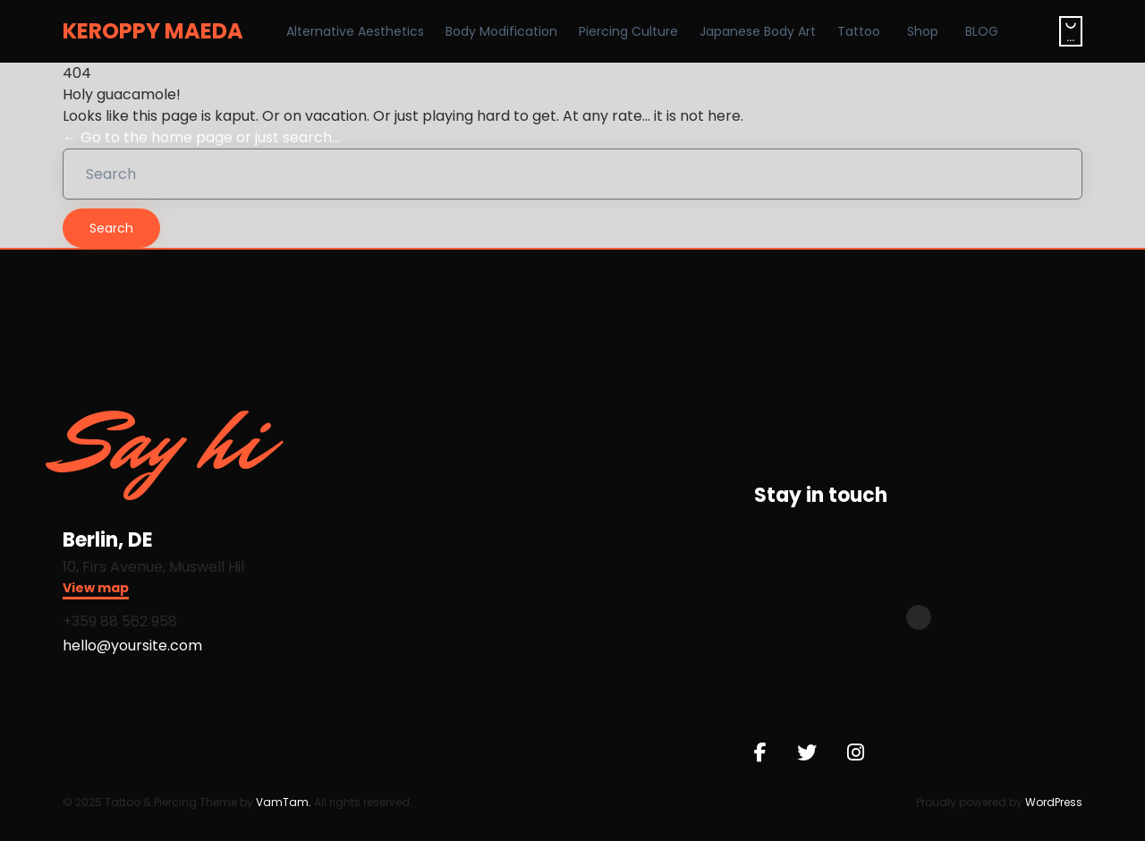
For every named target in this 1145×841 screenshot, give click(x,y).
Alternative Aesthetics (355, 31)
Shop (922, 31)
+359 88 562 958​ (120, 621)
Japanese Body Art (758, 31)
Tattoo (858, 31)
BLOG (981, 31)
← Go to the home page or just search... (201, 137)
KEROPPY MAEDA (153, 31)
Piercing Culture (628, 31)
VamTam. (283, 802)
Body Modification (501, 31)
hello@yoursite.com (132, 645)
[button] (96, 590)
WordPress (1053, 802)
